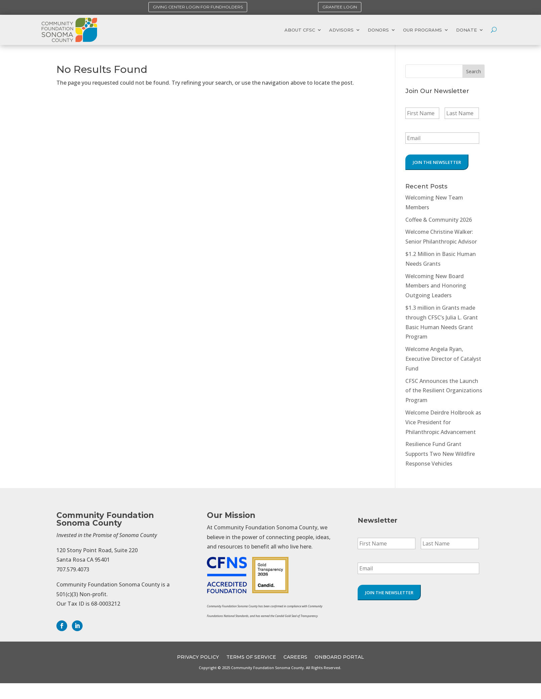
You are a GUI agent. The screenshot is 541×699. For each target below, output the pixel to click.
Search (473, 71)
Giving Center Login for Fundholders (198, 6)
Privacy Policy (198, 657)
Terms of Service (251, 657)
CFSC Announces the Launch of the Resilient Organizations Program (443, 390)
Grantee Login (339, 6)
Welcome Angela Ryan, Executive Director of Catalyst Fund (443, 358)
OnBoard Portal (339, 657)
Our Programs (422, 30)
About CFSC (299, 30)
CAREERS (295, 657)
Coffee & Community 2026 (438, 219)
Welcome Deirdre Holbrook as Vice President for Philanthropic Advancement (443, 422)
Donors (378, 30)
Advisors (341, 30)
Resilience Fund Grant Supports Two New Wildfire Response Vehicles (440, 453)
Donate (466, 30)
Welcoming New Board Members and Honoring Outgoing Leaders (435, 285)
